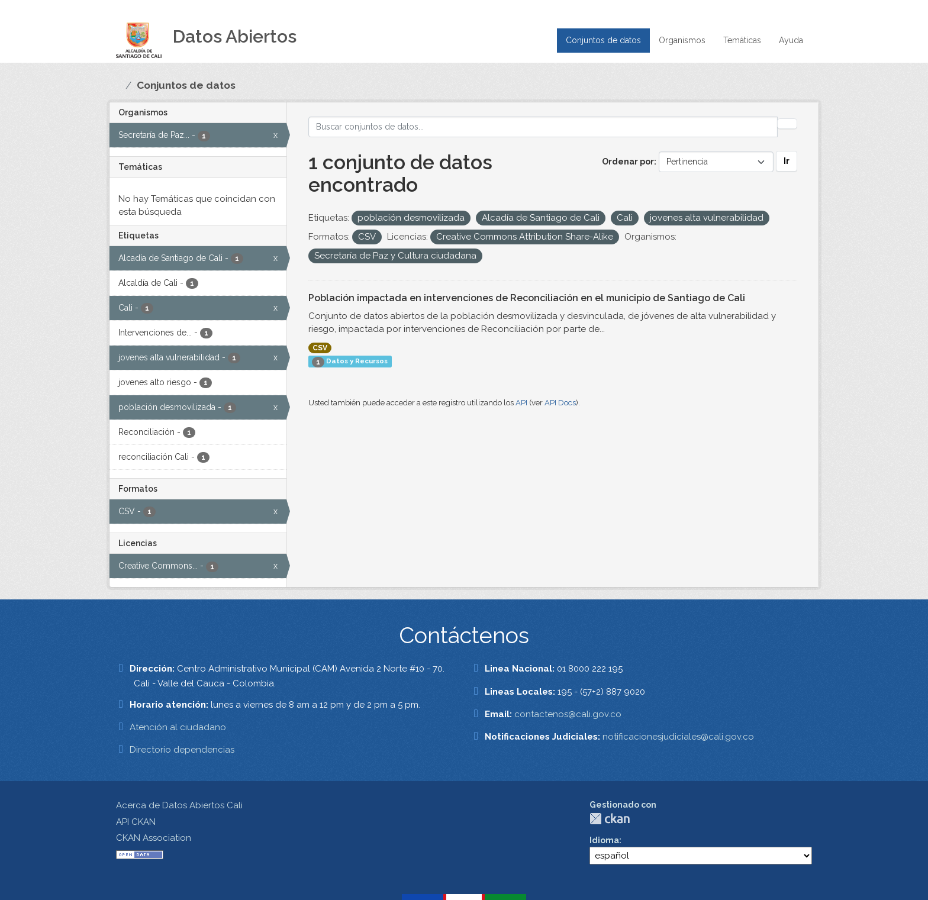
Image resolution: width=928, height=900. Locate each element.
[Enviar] (787, 123)
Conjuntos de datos (603, 40)
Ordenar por (628, 161)
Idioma (604, 840)
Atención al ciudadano (178, 727)
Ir (787, 161)
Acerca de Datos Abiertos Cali (179, 805)
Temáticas (742, 40)
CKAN (609, 818)
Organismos (682, 40)
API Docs (560, 402)
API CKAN (136, 822)
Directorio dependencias (182, 749)
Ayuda (791, 40)
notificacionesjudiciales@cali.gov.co (678, 736)
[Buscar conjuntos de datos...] (543, 127)
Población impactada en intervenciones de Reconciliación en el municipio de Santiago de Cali (526, 298)
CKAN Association (153, 838)
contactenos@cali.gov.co (567, 714)
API (521, 402)
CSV (319, 348)
